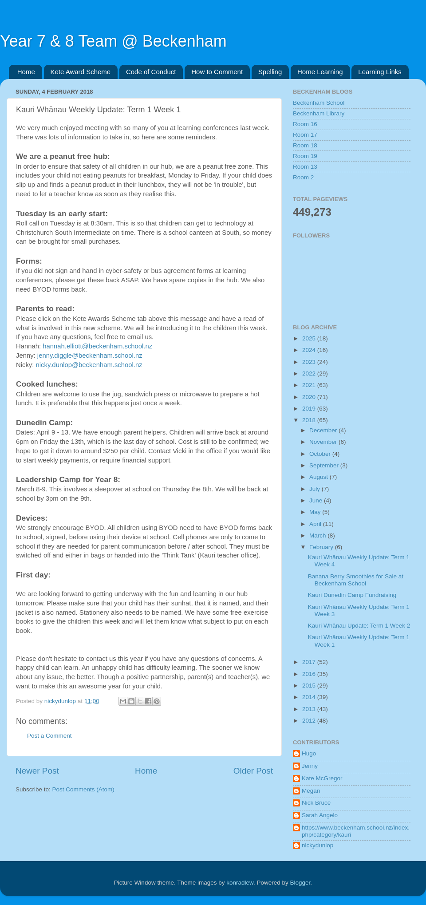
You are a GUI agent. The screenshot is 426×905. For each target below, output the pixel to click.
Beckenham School (318, 102)
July (315, 489)
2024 (309, 350)
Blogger (300, 882)
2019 (309, 408)
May (315, 512)
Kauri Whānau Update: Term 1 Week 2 (359, 625)
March (318, 535)
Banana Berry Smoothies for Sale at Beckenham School (355, 580)
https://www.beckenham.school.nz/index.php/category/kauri (356, 831)
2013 (309, 709)
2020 (309, 397)
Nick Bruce (316, 802)
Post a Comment (49, 735)
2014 (309, 697)
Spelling (270, 71)
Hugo (309, 753)
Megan (311, 790)
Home (26, 71)
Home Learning (320, 71)
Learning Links (380, 71)
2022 (309, 373)
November (324, 442)
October (320, 454)
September (324, 465)
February (322, 547)
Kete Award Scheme (81, 71)
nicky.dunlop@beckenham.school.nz (89, 364)
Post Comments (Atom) (83, 789)
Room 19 (305, 156)
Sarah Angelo (320, 815)
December (324, 430)
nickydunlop (317, 845)
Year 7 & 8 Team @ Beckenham (113, 41)
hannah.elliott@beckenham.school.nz (97, 346)
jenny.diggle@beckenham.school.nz (89, 355)
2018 (309, 420)
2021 (309, 385)
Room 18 (305, 145)
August (319, 477)
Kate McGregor (322, 778)
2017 (309, 662)
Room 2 (303, 177)
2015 (309, 685)
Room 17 (305, 134)
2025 (309, 338)
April (316, 524)
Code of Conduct (151, 71)
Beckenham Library (318, 113)
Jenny (310, 766)
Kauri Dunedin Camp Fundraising (352, 595)
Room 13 (305, 166)
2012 (309, 720)
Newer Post (37, 770)
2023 (309, 362)
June (316, 500)
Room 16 (305, 124)
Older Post (253, 770)
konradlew (239, 882)
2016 (309, 674)
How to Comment (217, 71)
